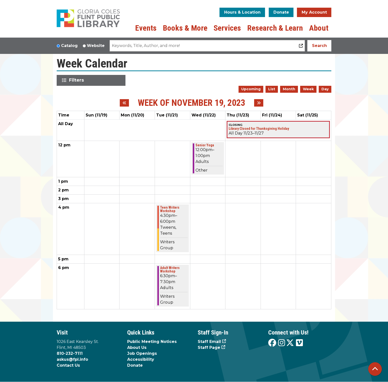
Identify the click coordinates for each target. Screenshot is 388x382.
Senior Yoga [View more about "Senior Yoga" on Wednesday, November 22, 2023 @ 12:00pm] (204, 145)
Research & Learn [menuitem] (275, 28)
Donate (281, 12)
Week (308, 89)
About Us (136, 347)
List (271, 89)
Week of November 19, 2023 (191, 103)
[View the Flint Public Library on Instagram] (281, 343)
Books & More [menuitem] (185, 28)
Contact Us (68, 365)
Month (289, 89)
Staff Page (209, 347)
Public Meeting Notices (152, 341)
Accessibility (140, 359)
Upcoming (251, 89)
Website (96, 45)
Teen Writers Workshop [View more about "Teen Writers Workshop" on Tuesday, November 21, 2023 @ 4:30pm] (169, 209)
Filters (77, 80)
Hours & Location (242, 12)
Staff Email (209, 341)
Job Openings (142, 353)
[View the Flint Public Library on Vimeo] (299, 343)
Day (325, 89)
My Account (314, 12)
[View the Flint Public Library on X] (290, 343)
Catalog (69, 45)
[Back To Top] (375, 369)
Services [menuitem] (227, 28)
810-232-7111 (70, 353)
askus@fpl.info (72, 359)
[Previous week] (124, 103)
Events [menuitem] (146, 28)
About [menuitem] (318, 28)
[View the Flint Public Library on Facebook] (272, 343)
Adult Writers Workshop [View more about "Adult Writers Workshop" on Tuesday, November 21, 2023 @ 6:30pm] (170, 269)
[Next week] (258, 103)
